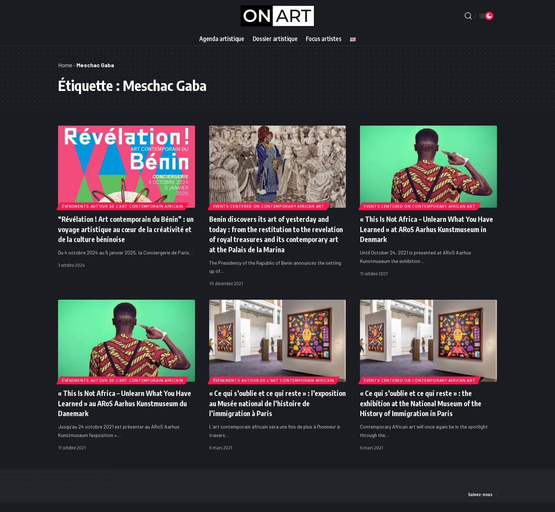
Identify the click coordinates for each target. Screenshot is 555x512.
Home (65, 65)
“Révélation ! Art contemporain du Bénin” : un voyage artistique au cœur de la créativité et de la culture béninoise (125, 229)
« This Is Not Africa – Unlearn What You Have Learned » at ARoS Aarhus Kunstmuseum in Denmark (425, 229)
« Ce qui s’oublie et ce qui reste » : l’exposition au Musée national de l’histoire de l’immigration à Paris (265, 413)
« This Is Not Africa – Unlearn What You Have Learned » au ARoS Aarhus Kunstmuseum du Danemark (123, 413)
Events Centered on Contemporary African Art (269, 206)
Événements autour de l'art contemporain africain (123, 206)
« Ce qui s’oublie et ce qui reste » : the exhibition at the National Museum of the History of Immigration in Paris (428, 413)
